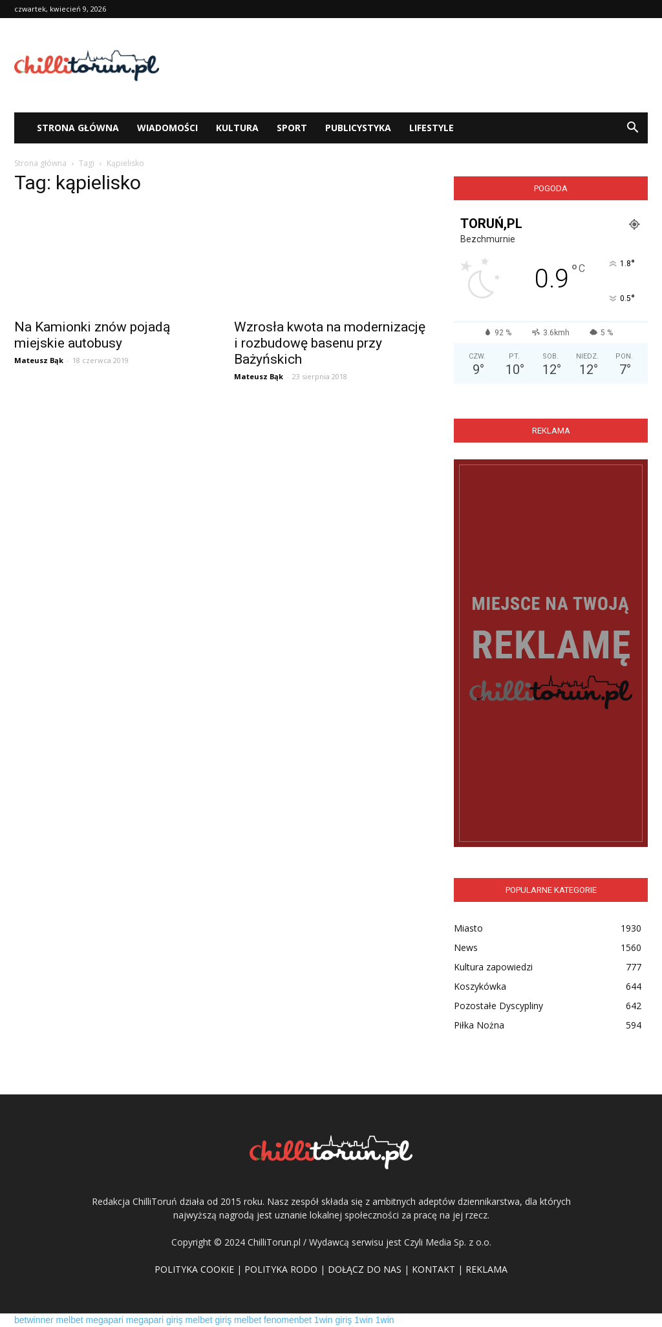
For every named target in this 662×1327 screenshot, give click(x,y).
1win (363, 1320)
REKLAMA (486, 1269)
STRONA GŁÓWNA (78, 127)
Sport (292, 127)
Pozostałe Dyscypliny (498, 1005)
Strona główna (40, 163)
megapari (104, 1320)
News (466, 947)
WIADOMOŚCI (167, 127)
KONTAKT (433, 1269)
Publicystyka (358, 127)
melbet (69, 1320)
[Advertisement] (412, 65)
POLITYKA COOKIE (194, 1269)
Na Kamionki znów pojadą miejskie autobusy (92, 335)
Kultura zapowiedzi (493, 967)
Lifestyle (431, 127)
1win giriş (333, 1320)
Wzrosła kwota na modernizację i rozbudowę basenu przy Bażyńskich (329, 343)
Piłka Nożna (479, 1025)
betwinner (34, 1320)
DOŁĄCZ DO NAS (364, 1269)
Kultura (237, 127)
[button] (632, 127)
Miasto (468, 928)
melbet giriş (209, 1320)
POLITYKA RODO (280, 1269)
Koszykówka (480, 986)
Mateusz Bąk (38, 360)
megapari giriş (154, 1320)
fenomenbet (288, 1320)
